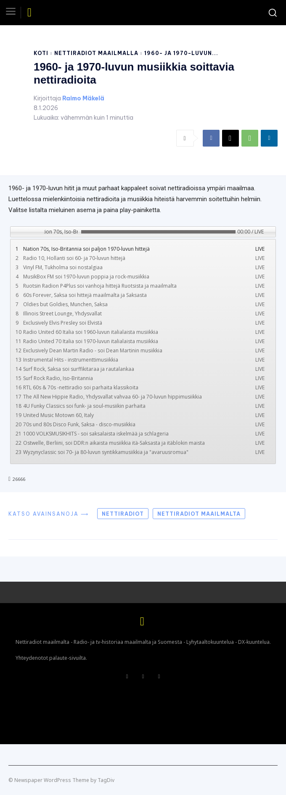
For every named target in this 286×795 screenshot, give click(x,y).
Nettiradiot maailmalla (96, 53)
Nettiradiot (123, 514)
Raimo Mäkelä (83, 98)
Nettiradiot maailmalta (199, 514)
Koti (41, 53)
